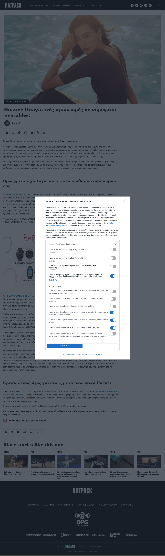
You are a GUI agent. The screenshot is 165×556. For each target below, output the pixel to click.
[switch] (113, 249)
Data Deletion (68, 355)
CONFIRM (64, 346)
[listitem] (82, 244)
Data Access (82, 355)
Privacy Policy (96, 355)
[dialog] (82, 278)
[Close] (125, 201)
